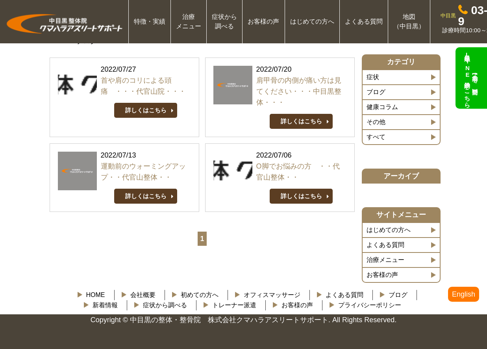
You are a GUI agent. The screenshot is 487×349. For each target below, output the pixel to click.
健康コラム (382, 107)
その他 (376, 122)
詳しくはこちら (146, 110)
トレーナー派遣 (234, 305)
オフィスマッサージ (272, 294)
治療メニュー (385, 259)
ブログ (376, 92)
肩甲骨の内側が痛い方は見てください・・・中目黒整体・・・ (298, 91)
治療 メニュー (188, 21)
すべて (376, 137)
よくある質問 (364, 21)
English (463, 294)
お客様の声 (263, 21)
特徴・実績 (149, 21)
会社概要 (143, 294)
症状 (373, 77)
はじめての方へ (312, 21)
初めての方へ (200, 294)
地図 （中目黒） (409, 21)
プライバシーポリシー (369, 305)
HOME (95, 294)
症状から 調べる (224, 21)
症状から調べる (165, 305)
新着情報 (105, 305)
